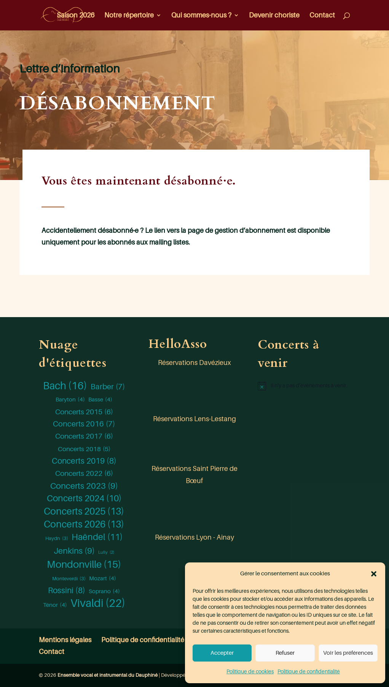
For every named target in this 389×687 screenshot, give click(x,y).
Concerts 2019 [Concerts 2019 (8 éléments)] (84, 461)
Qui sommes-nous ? (201, 16)
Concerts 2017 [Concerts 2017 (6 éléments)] (84, 436)
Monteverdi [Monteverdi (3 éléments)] (69, 579)
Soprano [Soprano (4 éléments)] (104, 591)
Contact (322, 16)
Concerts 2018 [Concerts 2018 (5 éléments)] (84, 449)
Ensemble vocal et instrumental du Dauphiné (107, 675)
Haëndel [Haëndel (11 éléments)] (97, 537)
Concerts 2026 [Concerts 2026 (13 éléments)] (84, 524)
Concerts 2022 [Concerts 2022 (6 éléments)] (84, 473)
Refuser (285, 653)
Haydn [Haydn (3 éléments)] (56, 538)
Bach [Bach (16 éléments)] (65, 386)
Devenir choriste (274, 16)
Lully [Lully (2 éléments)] (106, 552)
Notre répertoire (129, 16)
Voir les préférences (348, 653)
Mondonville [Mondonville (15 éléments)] (84, 565)
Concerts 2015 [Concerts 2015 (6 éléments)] (84, 412)
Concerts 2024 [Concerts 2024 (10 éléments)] (84, 499)
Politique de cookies (250, 671)
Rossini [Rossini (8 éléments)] (66, 591)
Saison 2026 (75, 16)
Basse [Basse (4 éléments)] (100, 399)
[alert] (304, 385)
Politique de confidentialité (308, 671)
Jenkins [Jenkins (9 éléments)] (74, 551)
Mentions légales (65, 640)
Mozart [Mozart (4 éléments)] (102, 578)
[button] (374, 574)
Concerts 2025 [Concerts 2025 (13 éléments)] (84, 511)
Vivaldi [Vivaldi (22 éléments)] (97, 603)
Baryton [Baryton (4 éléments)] (70, 399)
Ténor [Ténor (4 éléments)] (55, 605)
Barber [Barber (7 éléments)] (108, 387)
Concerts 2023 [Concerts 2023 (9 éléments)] (84, 486)
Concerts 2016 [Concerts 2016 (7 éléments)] (84, 424)
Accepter (222, 653)
